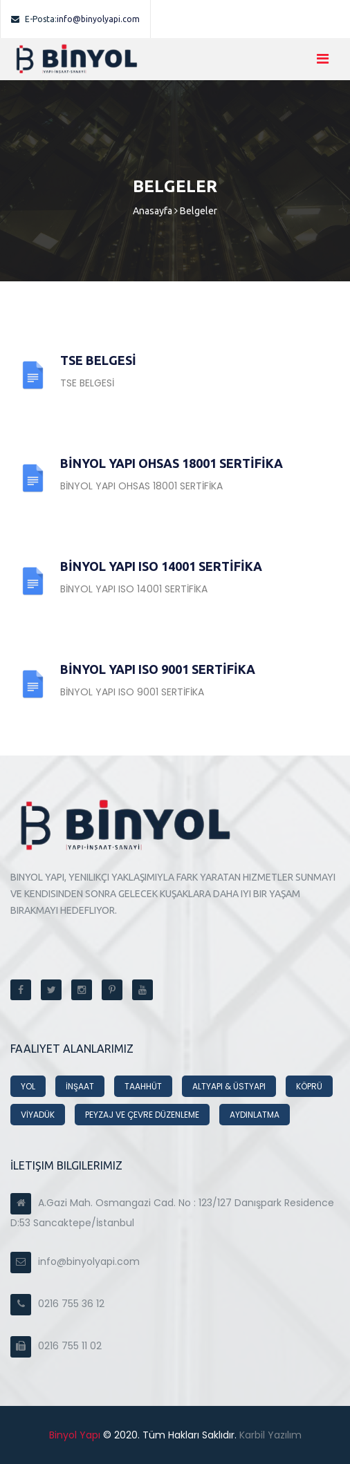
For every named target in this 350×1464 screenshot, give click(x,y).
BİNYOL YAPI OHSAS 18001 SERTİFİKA (171, 463)
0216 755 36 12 (57, 1304)
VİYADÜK (38, 1114)
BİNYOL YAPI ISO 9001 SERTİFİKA (157, 669)
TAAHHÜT (143, 1086)
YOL (28, 1086)
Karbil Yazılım (269, 1435)
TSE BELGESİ (98, 360)
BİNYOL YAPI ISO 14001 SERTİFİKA (161, 566)
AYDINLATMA (254, 1114)
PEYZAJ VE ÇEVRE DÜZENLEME (142, 1114)
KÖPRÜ (309, 1086)
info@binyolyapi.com (75, 19)
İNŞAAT (80, 1086)
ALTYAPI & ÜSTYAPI (229, 1086)
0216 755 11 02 (56, 1346)
